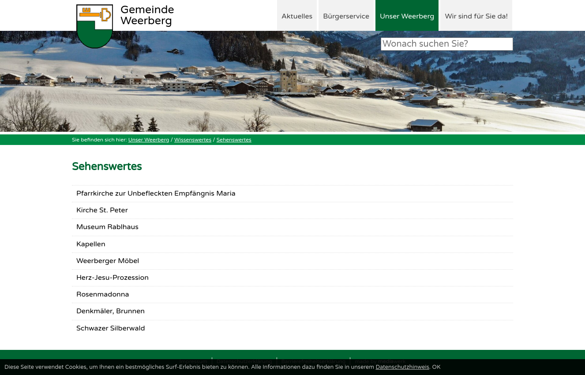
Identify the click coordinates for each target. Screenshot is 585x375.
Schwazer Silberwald (110, 328)
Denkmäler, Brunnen (110, 311)
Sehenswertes (234, 140)
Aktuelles (296, 16)
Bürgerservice (346, 16)
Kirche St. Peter (102, 210)
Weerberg (147, 15)
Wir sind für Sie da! (476, 16)
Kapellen (90, 244)
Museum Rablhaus (107, 227)
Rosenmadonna (102, 294)
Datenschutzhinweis (402, 367)
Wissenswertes (192, 140)
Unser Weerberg (407, 16)
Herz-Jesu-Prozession (112, 277)
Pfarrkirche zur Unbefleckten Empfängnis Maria (156, 193)
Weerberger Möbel (107, 260)
